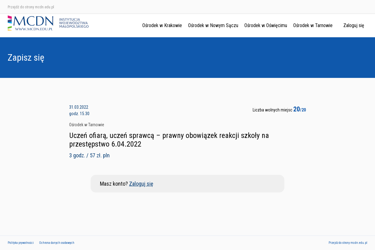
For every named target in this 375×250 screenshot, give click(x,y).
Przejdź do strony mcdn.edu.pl (31, 7)
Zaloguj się (353, 25)
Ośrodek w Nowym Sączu (213, 25)
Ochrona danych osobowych (56, 242)
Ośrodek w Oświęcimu (265, 25)
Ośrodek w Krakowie (162, 25)
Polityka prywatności (21, 242)
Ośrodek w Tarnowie (313, 25)
